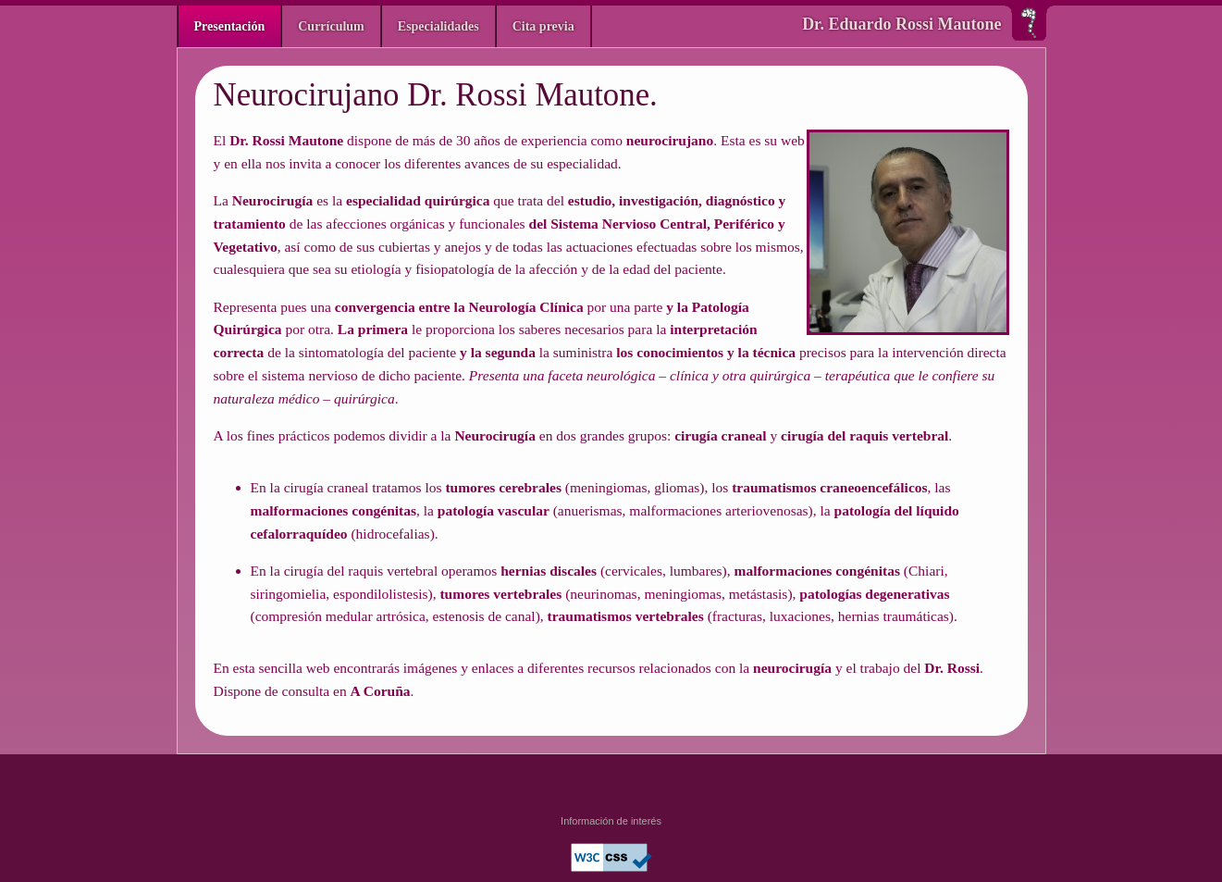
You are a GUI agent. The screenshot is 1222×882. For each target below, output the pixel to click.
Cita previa (543, 26)
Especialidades (438, 26)
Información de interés (611, 820)
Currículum (331, 26)
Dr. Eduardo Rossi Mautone (901, 24)
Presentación (229, 26)
